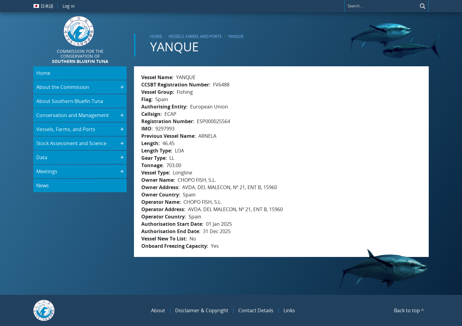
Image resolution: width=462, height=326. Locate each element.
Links (289, 310)
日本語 (43, 5)
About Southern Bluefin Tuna (69, 101)
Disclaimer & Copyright (201, 310)
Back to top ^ (409, 310)
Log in (69, 6)
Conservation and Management (72, 115)
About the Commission (62, 87)
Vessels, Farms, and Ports (195, 36)
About (158, 310)
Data (41, 157)
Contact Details (255, 310)
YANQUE (236, 36)
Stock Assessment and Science (71, 143)
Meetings (46, 171)
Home (156, 36)
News (42, 185)
